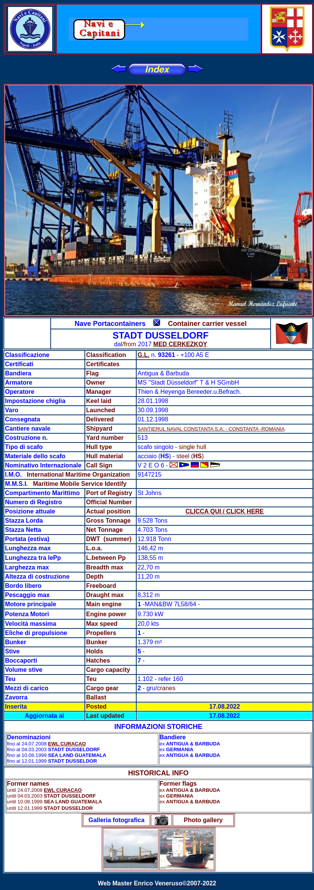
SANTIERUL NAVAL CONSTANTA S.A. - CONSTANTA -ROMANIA (210, 429)
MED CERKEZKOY (180, 344)
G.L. (143, 355)
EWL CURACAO (67, 744)
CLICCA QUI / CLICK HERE (224, 511)
